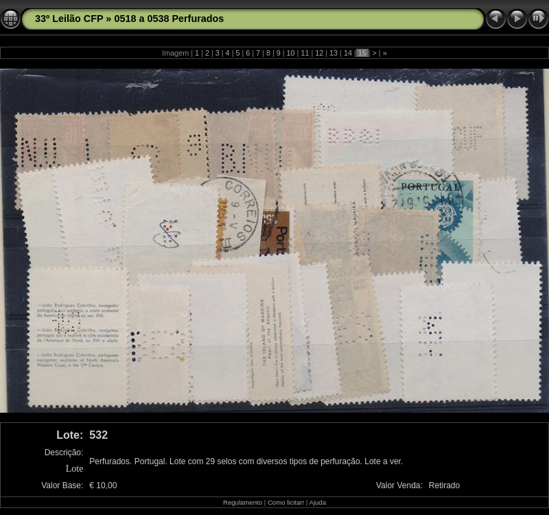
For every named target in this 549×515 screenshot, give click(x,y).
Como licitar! (286, 502)
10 (291, 53)
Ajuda (317, 502)
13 (333, 53)
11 (305, 53)
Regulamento (242, 502)
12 (319, 53)
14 (348, 53)
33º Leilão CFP (69, 18)
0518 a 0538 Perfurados (169, 18)
